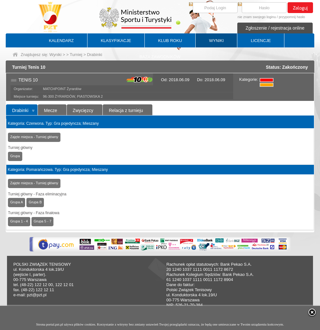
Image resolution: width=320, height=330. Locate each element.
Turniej (76, 54)
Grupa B (35, 202)
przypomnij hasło (292, 17)
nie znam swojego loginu (257, 17)
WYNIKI (216, 40)
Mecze (50, 110)
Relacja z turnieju (126, 110)
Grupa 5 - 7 (43, 221)
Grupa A (16, 202)
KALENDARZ (61, 40)
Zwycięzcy (83, 110)
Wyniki (55, 54)
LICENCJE (261, 40)
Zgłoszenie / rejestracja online (275, 28)
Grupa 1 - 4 (19, 221)
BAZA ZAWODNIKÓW (160, 56)
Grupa (15, 156)
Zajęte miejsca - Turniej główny (34, 137)
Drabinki (20, 110)
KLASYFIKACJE (116, 40)
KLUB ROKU (170, 40)
